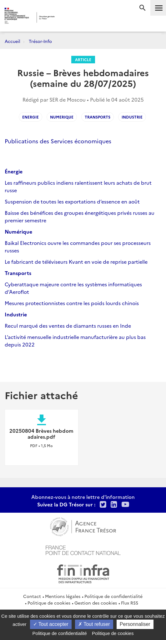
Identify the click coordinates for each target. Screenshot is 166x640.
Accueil (12, 41)
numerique (61, 116)
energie (30, 116)
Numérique (18, 231)
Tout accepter (50, 624)
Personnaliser (135, 624)
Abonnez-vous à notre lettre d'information (83, 496)
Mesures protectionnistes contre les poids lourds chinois (72, 302)
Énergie (14, 171)
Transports (18, 272)
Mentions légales (62, 596)
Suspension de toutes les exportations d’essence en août (72, 201)
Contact (32, 596)
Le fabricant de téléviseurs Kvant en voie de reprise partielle (76, 261)
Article (83, 59)
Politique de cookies (49, 603)
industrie (132, 116)
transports (97, 116)
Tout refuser (94, 624)
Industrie (16, 314)
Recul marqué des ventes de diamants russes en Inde (68, 325)
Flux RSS (129, 603)
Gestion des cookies (95, 603)
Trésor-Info (40, 41)
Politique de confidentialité (113, 596)
